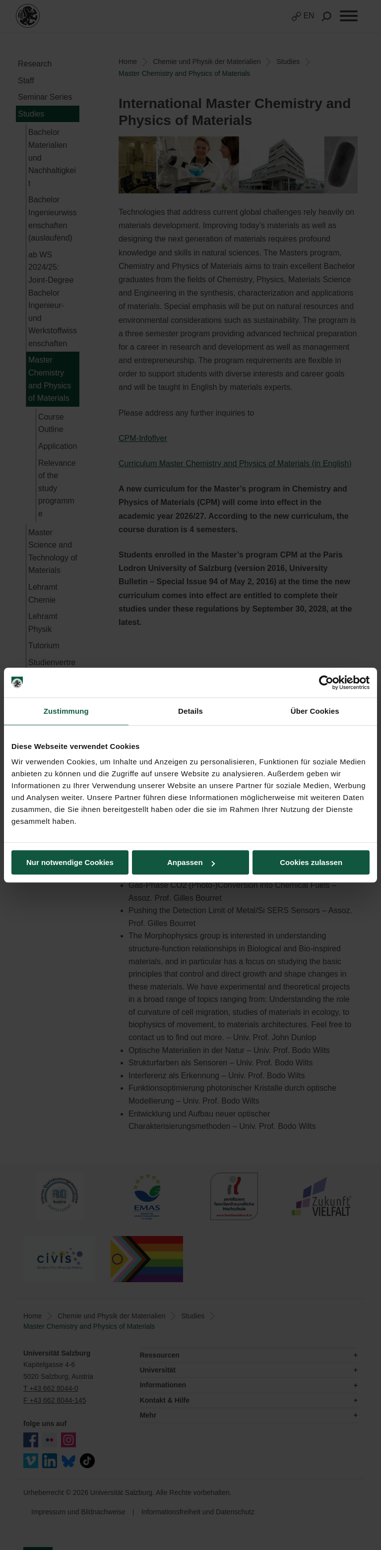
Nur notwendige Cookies (70, 862)
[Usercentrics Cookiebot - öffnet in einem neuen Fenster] (326, 682)
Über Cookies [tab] (315, 711)
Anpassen (191, 862)
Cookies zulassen (311, 862)
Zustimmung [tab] (66, 711)
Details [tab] (190, 711)
